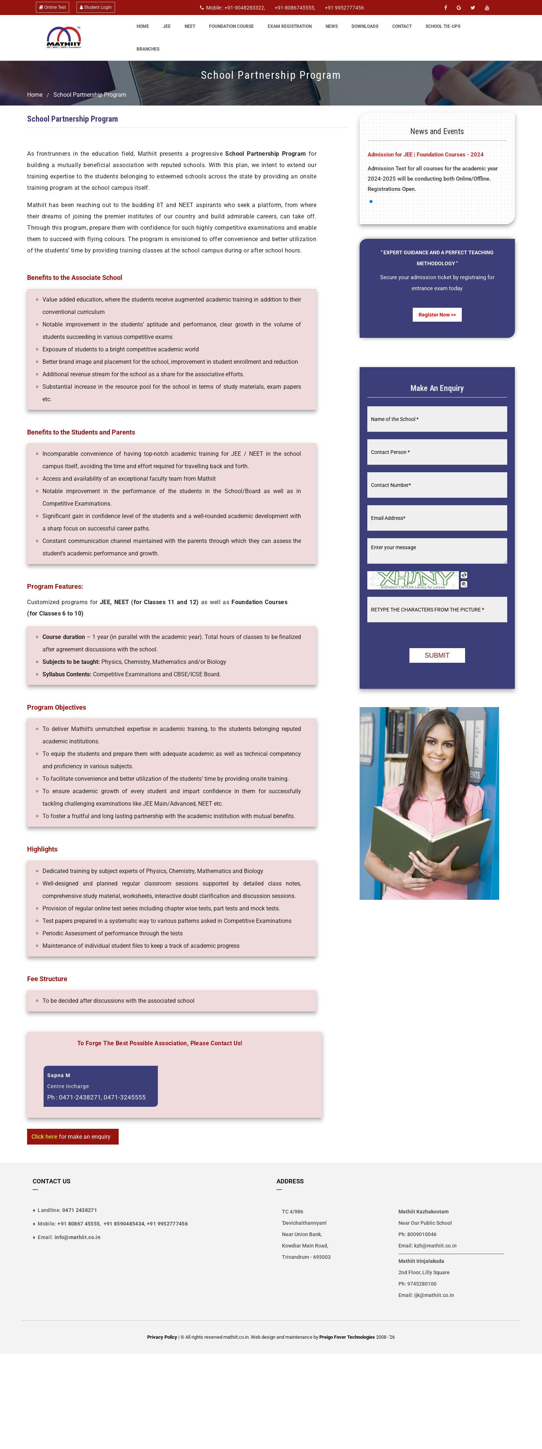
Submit (437, 655)
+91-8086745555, (295, 8)
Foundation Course (231, 26)
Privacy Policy (162, 1337)
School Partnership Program (89, 94)
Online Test (52, 7)
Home (143, 26)
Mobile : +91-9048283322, (232, 8)
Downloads (365, 26)
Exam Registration (290, 26)
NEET (190, 26)
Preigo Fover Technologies (347, 1337)
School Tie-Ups (443, 26)
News (332, 26)
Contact (402, 26)
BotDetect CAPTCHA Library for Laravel (413, 587)
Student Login (96, 7)
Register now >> (437, 315)
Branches (148, 49)
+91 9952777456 (344, 8)
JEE (167, 26)
